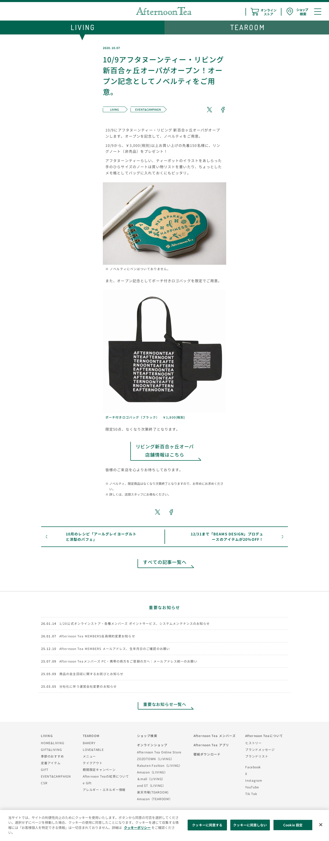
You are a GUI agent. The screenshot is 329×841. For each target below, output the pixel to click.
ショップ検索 (147, 735)
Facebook (253, 767)
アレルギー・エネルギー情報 (104, 789)
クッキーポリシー (137, 827)
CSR (44, 783)
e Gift (87, 783)
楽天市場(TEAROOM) (153, 792)
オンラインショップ (152, 745)
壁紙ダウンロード (207, 754)
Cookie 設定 (293, 825)
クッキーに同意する (207, 825)
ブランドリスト (256, 756)
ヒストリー (253, 743)
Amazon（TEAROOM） (154, 799)
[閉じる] (320, 824)
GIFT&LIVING (51, 749)
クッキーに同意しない (250, 825)
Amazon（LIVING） (152, 772)
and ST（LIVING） (151, 785)
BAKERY (89, 743)
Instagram (253, 780)
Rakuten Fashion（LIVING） (159, 765)
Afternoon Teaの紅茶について (106, 776)
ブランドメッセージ (260, 749)
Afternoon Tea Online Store (159, 752)
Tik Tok (251, 793)
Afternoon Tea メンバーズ (215, 735)
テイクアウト (93, 763)
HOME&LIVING (52, 743)
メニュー (89, 756)
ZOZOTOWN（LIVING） (155, 759)
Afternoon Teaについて (264, 735)
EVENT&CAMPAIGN (56, 776)
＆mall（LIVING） (151, 779)
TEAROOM (91, 735)
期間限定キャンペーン (99, 769)
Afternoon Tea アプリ (211, 745)
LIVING (47, 735)
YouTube (252, 787)
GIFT (44, 769)
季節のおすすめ (52, 756)
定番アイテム (51, 763)
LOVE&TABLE (93, 749)
